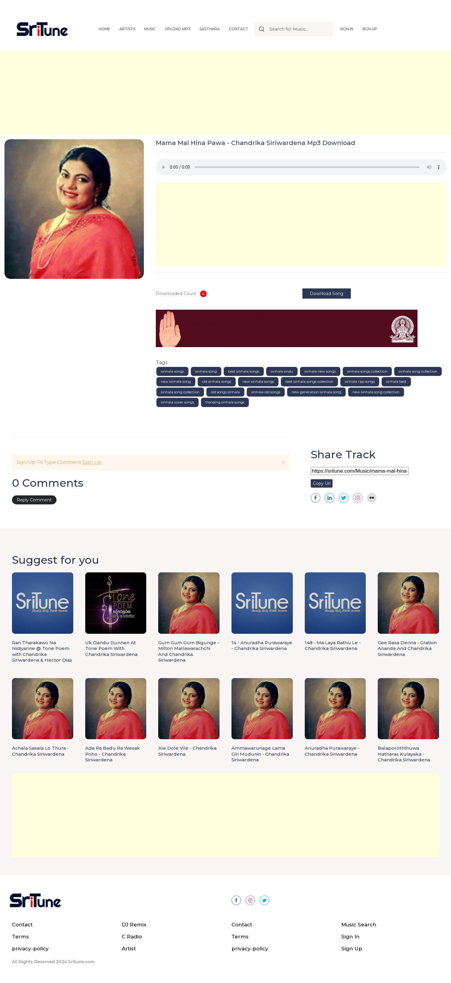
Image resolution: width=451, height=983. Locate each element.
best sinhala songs (243, 371)
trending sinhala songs (224, 402)
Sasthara (209, 29)
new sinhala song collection (376, 392)
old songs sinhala (225, 392)
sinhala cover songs (177, 402)
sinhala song (206, 371)
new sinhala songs (258, 381)
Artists (127, 29)
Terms (20, 937)
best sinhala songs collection (309, 381)
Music (150, 29)
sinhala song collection (418, 371)
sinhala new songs (320, 371)
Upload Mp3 (178, 29)
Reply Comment (34, 500)
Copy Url (321, 483)
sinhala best (396, 381)
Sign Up (369, 29)
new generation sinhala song (316, 392)
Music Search (358, 925)
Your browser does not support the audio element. (301, 167)
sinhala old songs (265, 392)
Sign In (346, 29)
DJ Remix (134, 925)
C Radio (132, 937)
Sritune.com (81, 961)
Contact (238, 29)
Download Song (326, 293)
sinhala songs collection (367, 371)
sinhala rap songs (360, 381)
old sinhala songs (216, 381)
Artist (129, 949)
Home (104, 29)
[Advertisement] (179, 93)
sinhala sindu (282, 371)
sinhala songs (172, 371)
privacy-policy (30, 949)
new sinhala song (176, 381)
